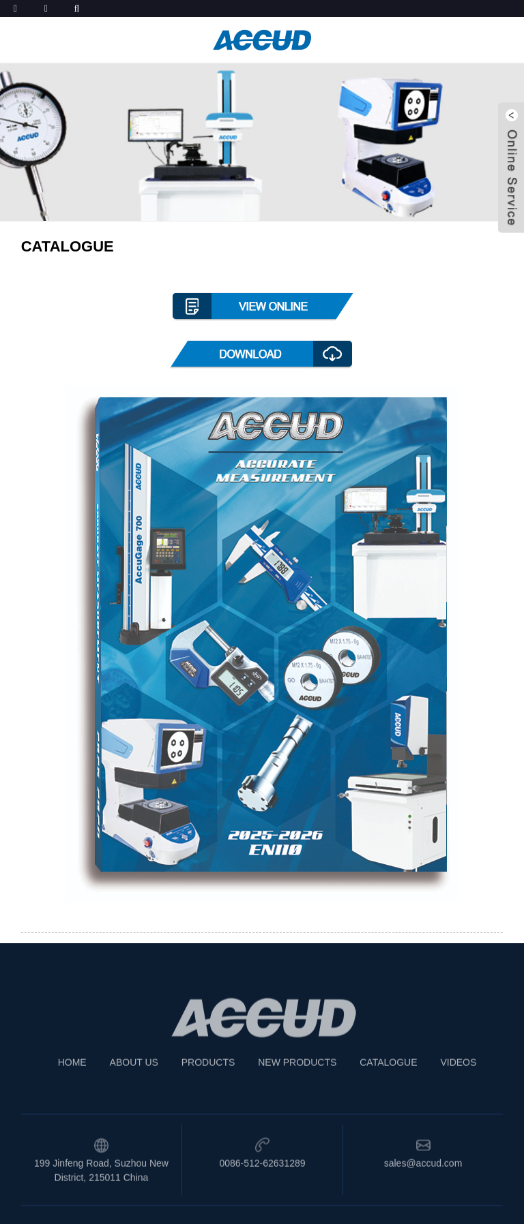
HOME (72, 1076)
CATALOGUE (388, 1076)
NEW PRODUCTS (297, 1076)
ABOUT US (134, 1076)
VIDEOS (458, 1076)
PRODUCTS (208, 1076)
